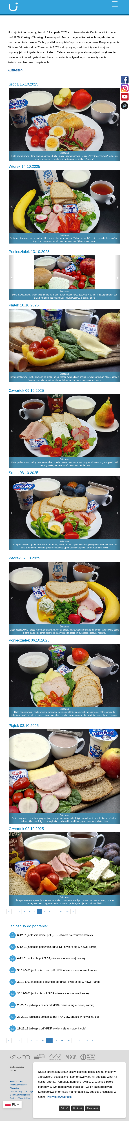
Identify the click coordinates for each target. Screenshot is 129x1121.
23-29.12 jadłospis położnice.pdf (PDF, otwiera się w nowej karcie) (54, 1017)
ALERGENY (15, 70)
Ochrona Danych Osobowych (22, 1091)
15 (37, 1040)
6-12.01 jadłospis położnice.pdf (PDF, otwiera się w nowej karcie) (53, 947)
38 (67, 911)
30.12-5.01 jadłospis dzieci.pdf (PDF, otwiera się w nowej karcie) (53, 970)
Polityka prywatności (18, 1085)
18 (55, 1040)
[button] (11, 124)
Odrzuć (64, 1108)
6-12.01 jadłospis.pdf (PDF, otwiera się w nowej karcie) (47, 958)
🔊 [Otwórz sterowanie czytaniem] (124, 106)
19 (62, 1040)
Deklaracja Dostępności (20, 1095)
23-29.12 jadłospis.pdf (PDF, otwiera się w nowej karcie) (47, 1028)
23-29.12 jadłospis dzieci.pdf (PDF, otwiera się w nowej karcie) (51, 1005)
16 (43, 1040)
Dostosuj (77, 1108)
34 (86, 1040)
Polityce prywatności (59, 1096)
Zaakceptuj (92, 1108)
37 (61, 911)
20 (68, 1040)
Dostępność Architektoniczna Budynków (26, 1098)
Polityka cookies (16, 1081)
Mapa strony (15, 1088)
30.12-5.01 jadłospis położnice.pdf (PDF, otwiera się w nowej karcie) (55, 982)
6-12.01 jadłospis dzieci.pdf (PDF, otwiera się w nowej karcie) (51, 935)
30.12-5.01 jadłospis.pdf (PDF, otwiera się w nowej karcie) (49, 994)
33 (80, 1040)
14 (30, 1040)
